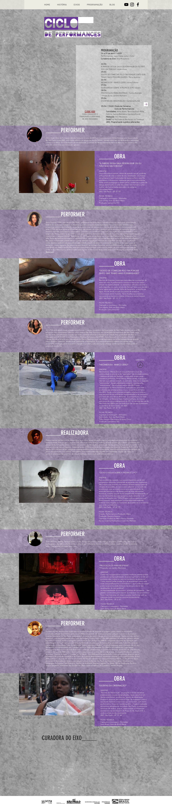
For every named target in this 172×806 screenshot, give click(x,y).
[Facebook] (137, 4)
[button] (62, 5)
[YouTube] (126, 4)
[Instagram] (132, 4)
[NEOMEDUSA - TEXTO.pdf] (140, 365)
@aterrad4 (50, 252)
